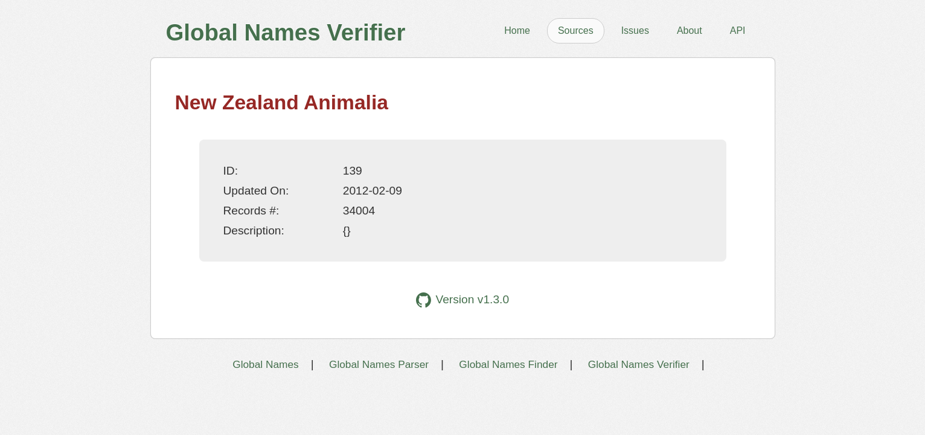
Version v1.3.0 (462, 300)
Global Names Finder (508, 364)
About (689, 30)
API (738, 30)
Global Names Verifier (639, 364)
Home (517, 30)
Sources (576, 30)
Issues (635, 30)
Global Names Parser (379, 364)
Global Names (265, 364)
